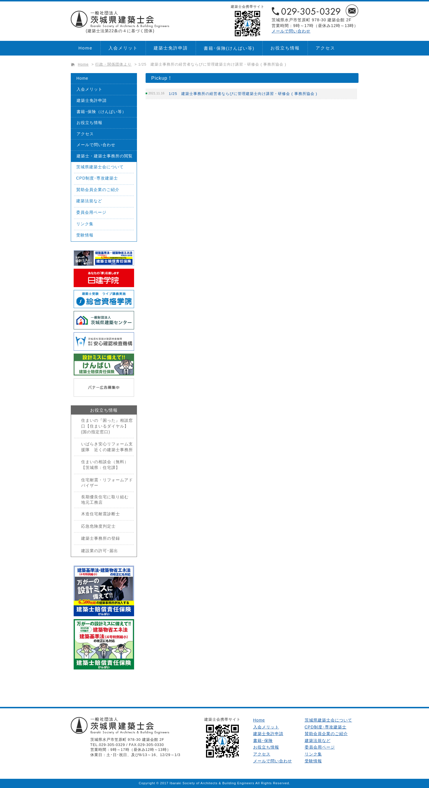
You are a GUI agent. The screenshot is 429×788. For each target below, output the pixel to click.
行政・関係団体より (113, 64)
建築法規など (89, 201)
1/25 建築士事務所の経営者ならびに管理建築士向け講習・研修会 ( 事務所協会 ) (212, 64)
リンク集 (85, 224)
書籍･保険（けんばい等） (101, 111)
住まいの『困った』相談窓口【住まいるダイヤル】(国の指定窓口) (107, 426)
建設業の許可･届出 (99, 550)
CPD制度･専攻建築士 (97, 178)
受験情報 (85, 235)
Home (86, 47)
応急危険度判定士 (98, 526)
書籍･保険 (229, 48)
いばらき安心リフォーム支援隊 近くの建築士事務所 (107, 447)
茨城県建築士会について (100, 167)
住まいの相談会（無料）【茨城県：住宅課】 (105, 464)
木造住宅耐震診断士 (100, 514)
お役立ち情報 (285, 47)
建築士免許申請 (171, 47)
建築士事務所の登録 (100, 538)
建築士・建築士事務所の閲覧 (105, 156)
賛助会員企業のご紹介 (97, 189)
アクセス (325, 47)
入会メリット (123, 47)
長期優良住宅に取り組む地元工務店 (105, 500)
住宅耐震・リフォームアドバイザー (107, 483)
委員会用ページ (91, 212)
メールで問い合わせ (291, 31)
